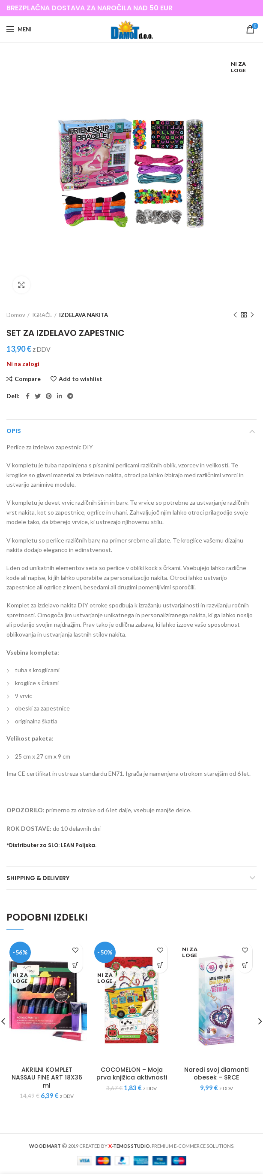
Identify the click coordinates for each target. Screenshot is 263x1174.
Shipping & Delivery (37, 878)
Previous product (235, 315)
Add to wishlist (80, 379)
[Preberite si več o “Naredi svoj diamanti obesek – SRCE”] (244, 965)
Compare (28, 379)
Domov (15, 314)
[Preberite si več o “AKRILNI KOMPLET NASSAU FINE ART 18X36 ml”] (75, 965)
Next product (252, 315)
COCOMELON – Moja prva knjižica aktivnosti (131, 1073)
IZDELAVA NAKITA (83, 314)
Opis (13, 431)
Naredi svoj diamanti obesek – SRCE (216, 1073)
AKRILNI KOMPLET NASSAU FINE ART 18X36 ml (47, 1077)
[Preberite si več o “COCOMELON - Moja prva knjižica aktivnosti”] (159, 965)
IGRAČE (42, 314)
